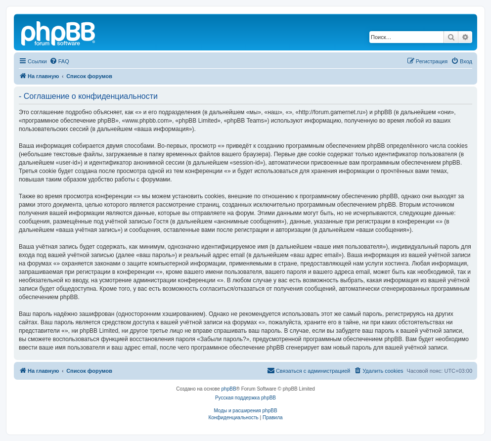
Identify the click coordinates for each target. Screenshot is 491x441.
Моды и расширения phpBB (245, 410)
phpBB (229, 389)
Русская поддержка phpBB (245, 397)
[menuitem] (59, 61)
